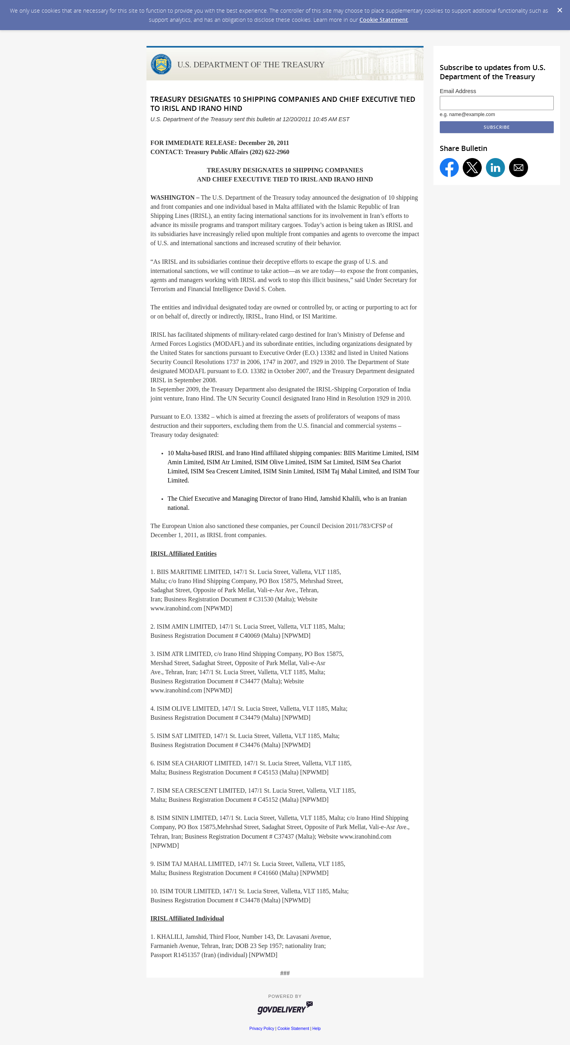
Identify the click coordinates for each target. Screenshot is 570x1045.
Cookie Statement (383, 19)
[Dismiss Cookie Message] (559, 10)
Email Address (458, 91)
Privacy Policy (261, 1028)
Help (316, 1028)
